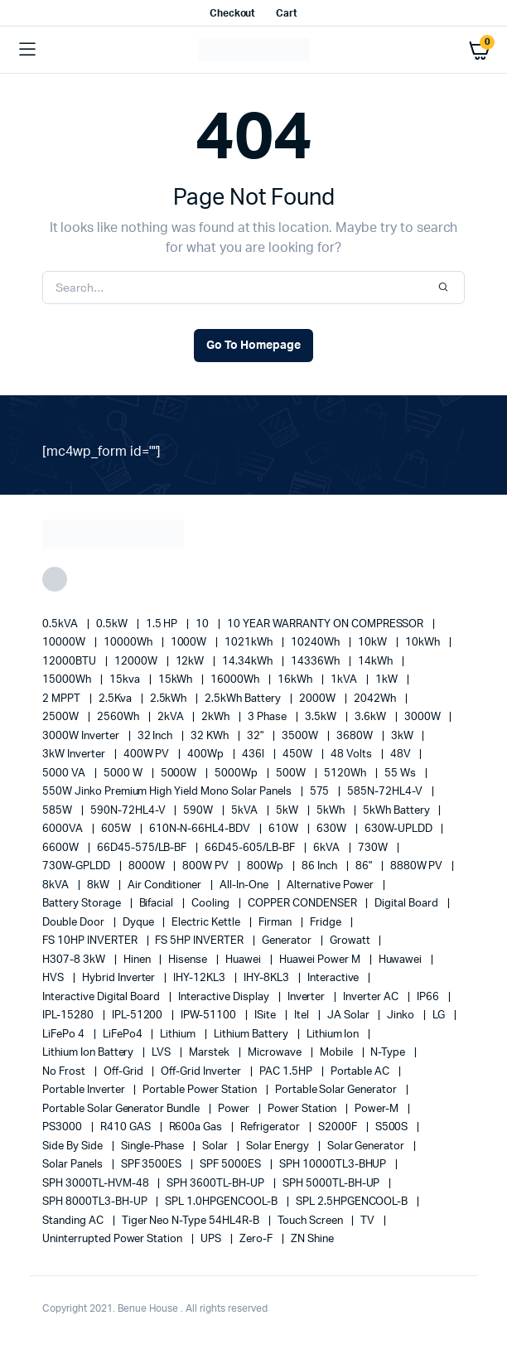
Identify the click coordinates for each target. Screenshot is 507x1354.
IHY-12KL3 (200, 978)
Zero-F (257, 1239)
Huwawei (402, 960)
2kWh (216, 717)
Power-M (378, 1109)
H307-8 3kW (75, 960)
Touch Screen (311, 1221)
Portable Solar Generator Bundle (122, 1109)
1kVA (345, 680)
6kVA (327, 848)
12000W (137, 661)
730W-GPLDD (77, 866)
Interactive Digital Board (102, 997)
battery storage (82, 903)
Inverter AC (372, 997)
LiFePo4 (124, 1034)
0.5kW (113, 624)
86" (364, 866)
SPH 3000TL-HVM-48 (96, 1183)
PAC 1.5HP (287, 1071)
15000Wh (68, 680)
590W (199, 810)
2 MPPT (62, 699)
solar (216, 1146)
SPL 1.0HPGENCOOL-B (222, 1202)
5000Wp (237, 773)
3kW (403, 736)
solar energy (278, 1146)
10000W (65, 642)
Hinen (138, 960)
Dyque (140, 922)
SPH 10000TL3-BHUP (334, 1164)
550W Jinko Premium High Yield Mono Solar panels (168, 791)
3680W (355, 736)
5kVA (245, 810)
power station (304, 1109)
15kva (125, 680)
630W (332, 829)
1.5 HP (163, 624)
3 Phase (268, 717)
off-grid (125, 1071)
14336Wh (316, 661)
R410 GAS (126, 1127)
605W (117, 829)
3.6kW (372, 717)
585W (58, 810)
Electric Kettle (207, 922)
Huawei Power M (321, 960)
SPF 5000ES (231, 1164)
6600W (61, 848)
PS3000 (63, 1127)
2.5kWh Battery (244, 699)
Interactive (334, 978)
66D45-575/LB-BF (143, 848)
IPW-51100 (210, 1015)
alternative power (331, 885)
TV (368, 1221)
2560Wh (119, 717)
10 (203, 624)
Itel (302, 1015)
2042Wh (376, 699)
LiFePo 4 (64, 1034)
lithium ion (334, 1034)
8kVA (56, 885)
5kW (288, 810)
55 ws (401, 773)
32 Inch (157, 736)
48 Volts (352, 754)
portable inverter (84, 1090)
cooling (211, 903)
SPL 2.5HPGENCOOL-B (353, 1202)
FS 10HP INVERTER (91, 941)
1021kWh (250, 642)
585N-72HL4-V (386, 791)
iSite (266, 1015)
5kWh (331, 810)
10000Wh (129, 642)
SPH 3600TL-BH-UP (217, 1183)
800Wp (266, 866)
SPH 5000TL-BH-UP (332, 1183)
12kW (191, 661)
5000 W (124, 773)
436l (254, 754)
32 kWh (211, 736)
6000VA (63, 829)
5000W (180, 773)
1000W (190, 642)
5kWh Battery (397, 810)
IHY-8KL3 (268, 978)
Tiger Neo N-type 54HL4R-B (192, 1221)
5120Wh (346, 773)
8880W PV (418, 866)
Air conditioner (166, 885)
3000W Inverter (82, 736)
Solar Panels (73, 1164)
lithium (179, 1034)
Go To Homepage (253, 345)
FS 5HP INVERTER (200, 941)
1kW (387, 680)
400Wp (206, 754)
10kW (373, 642)
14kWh (376, 661)
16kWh (296, 680)
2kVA (171, 717)
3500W (301, 736)
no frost (65, 1071)
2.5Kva (116, 699)
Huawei (244, 960)
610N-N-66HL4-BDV (201, 829)
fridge (327, 922)
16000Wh (236, 680)
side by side (73, 1146)
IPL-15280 (69, 1015)
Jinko (402, 1015)
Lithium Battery (252, 1034)
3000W (423, 717)
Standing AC (74, 1221)
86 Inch (321, 866)
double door (74, 922)
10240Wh (316, 642)
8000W (147, 866)
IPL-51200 (139, 1015)
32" (256, 736)
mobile (337, 1052)
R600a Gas (197, 1127)
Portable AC (362, 1071)
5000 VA (65, 773)
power (235, 1109)
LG (439, 1015)
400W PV (147, 754)
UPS (212, 1239)
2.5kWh (170, 699)
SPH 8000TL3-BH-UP (95, 1202)
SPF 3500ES (153, 1164)
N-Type (389, 1052)
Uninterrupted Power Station (113, 1239)
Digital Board (407, 903)
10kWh (423, 642)
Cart (286, 13)
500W (292, 773)
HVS (54, 978)
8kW (99, 885)
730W (374, 848)
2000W (318, 699)
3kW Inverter (75, 754)
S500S (393, 1127)
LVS (162, 1052)
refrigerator (271, 1127)
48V (401, 754)
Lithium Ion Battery (89, 1052)
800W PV (206, 866)
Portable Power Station (200, 1090)
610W (284, 829)
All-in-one (245, 885)
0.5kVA (61, 624)
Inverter (307, 997)
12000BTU (70, 661)
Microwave (276, 1052)
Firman (276, 922)
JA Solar (349, 1015)
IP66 (429, 997)
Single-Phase (154, 1146)
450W (298, 754)
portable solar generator (337, 1090)
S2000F (339, 1127)
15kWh (177, 680)
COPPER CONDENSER (304, 903)
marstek (210, 1052)
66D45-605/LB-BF (251, 848)
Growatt (351, 941)
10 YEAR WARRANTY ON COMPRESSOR (326, 624)
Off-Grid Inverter (202, 1071)
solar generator (367, 1146)
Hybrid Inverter (120, 978)
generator (288, 941)
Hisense (189, 960)
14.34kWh (248, 661)
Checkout (233, 13)
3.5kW (322, 717)
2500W (61, 717)
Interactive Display (224, 997)
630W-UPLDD (400, 829)
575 (321, 791)
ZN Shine (312, 1239)
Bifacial (157, 903)
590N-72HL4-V (129, 810)
